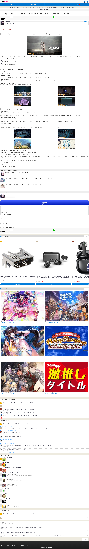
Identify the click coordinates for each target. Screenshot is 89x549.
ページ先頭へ (86, 539)
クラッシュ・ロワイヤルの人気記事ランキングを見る (9, 452)
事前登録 (41, 9)
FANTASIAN (3, 224)
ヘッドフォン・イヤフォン (6, 238)
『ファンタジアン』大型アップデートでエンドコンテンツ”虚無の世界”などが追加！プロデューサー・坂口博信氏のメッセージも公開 (52, 7)
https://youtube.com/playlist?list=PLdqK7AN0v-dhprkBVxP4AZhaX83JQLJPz (14, 65)
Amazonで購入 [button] (18, 284)
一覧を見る (86, 236)
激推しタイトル (46, 9)
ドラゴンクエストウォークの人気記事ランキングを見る (9, 430)
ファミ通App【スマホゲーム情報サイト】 (15, 7)
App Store (44, 203)
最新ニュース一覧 (26, 7)
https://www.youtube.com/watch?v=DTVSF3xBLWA (10, 63)
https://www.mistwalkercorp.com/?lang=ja (12, 210)
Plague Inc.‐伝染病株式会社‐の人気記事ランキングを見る (9, 443)
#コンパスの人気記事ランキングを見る (6, 426)
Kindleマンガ (15, 238)
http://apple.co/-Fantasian (5, 60)
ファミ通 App (4, 2)
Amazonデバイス (22, 238)
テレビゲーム (29, 238)
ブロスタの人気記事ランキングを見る (6, 439)
